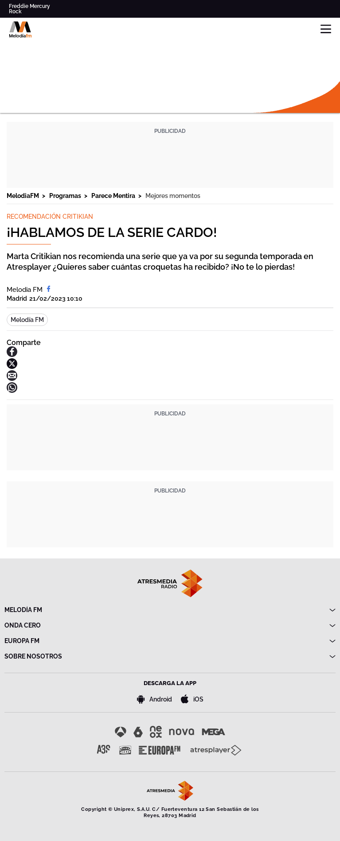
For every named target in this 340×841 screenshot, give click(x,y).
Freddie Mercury (29, 6)
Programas (65, 195)
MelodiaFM (23, 195)
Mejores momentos (172, 195)
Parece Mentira (114, 195)
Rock (15, 11)
